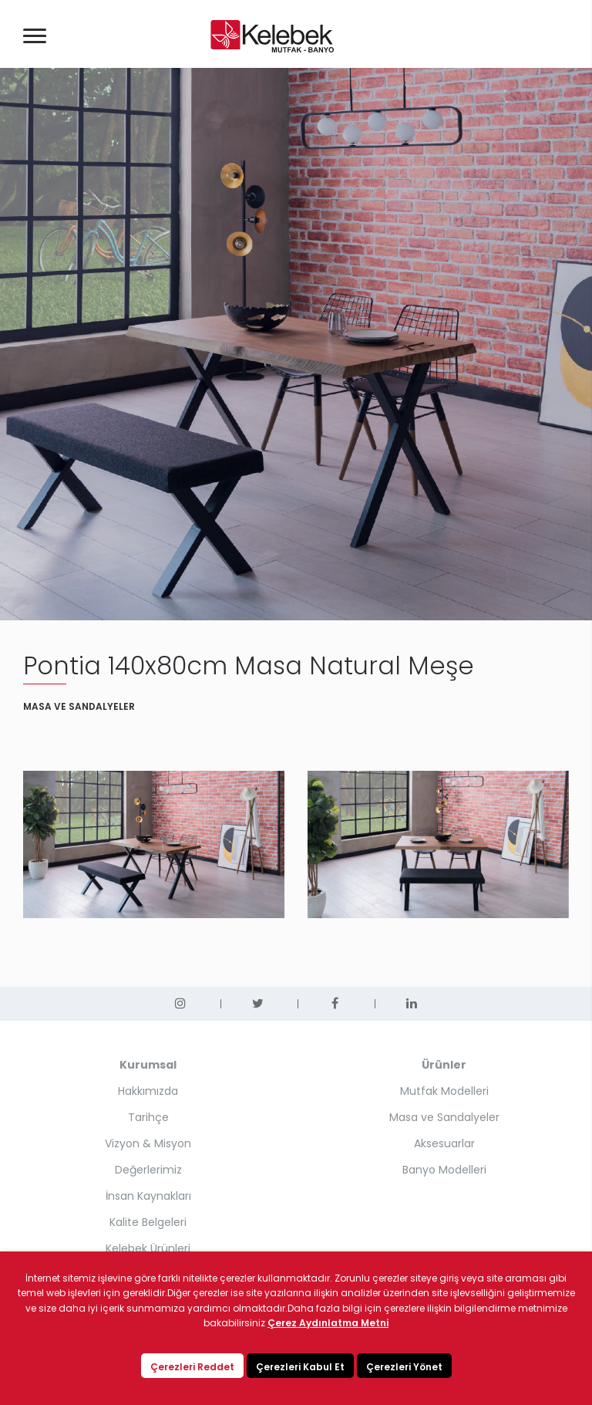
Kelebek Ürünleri (148, 1248)
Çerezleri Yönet (404, 1366)
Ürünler (444, 1064)
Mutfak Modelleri (444, 1091)
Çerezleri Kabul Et (300, 1366)
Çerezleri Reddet (192, 1366)
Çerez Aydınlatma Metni (327, 1322)
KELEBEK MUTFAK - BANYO (272, 36)
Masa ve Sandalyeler (444, 1117)
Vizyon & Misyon (148, 1143)
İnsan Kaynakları (148, 1196)
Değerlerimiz (148, 1169)
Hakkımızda (148, 1091)
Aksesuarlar (444, 1143)
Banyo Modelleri (444, 1169)
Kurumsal (148, 1064)
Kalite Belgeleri (148, 1222)
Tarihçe (148, 1117)
